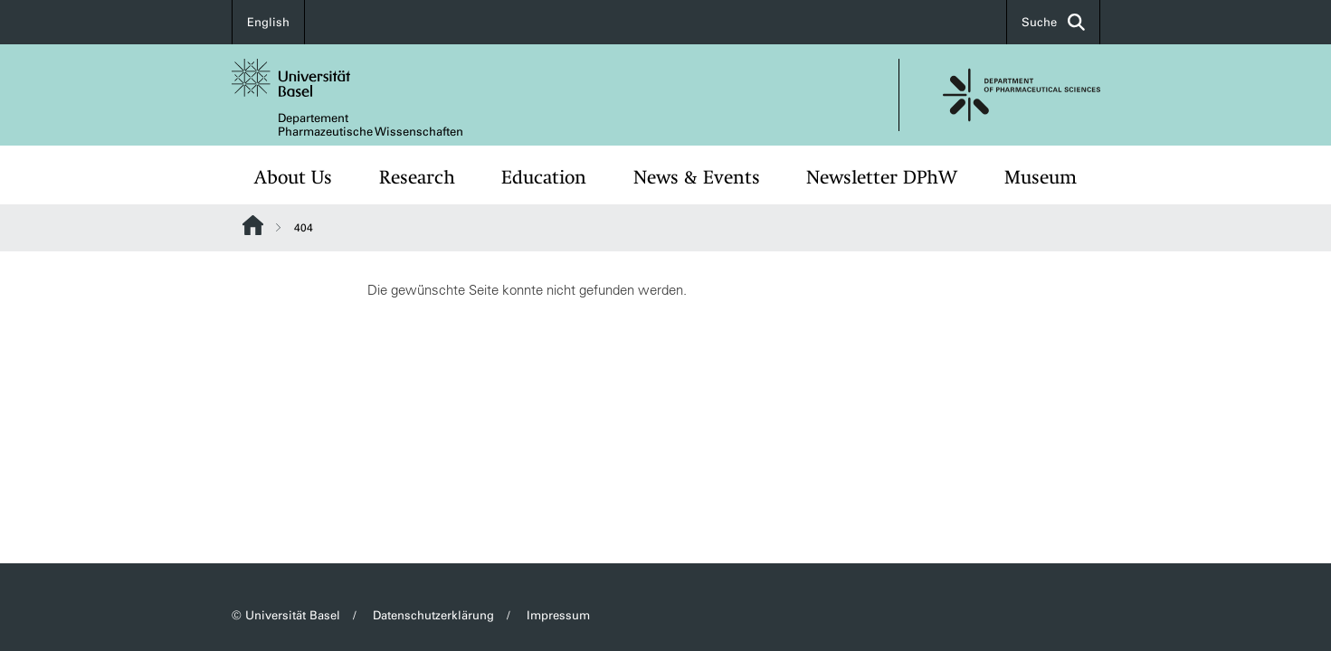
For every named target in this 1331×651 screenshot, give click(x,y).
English (268, 22)
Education (543, 177)
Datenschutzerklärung (433, 615)
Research (417, 177)
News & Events (696, 177)
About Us (293, 177)
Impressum (558, 615)
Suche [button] (1053, 22)
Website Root (252, 225)
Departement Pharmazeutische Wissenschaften (370, 124)
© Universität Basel (286, 615)
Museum (1040, 177)
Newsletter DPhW (881, 177)
